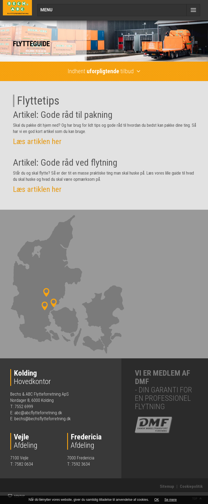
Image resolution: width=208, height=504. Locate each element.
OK (156, 500)
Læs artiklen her (37, 141)
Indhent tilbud (104, 71)
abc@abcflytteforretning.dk (38, 412)
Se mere (170, 500)
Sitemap (167, 486)
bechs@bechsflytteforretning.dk (42, 418)
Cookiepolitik (191, 486)
